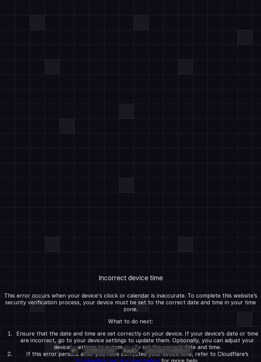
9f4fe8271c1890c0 (168, 351)
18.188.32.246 (100, 351)
